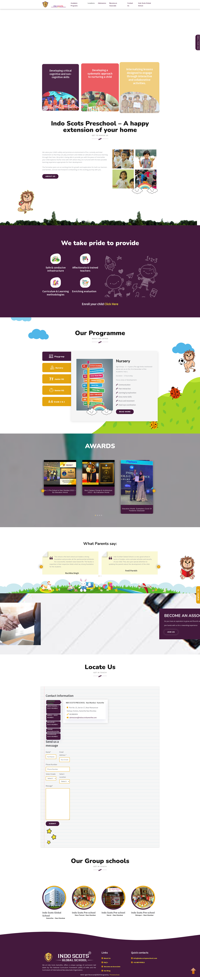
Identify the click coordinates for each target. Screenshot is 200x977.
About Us (107, 958)
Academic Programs (74, 4)
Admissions (102, 3)
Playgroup (56, 356)
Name (48, 752)
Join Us (171, 632)
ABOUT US (50, 176)
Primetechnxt (115, 975)
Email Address (62, 753)
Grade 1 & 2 (57, 401)
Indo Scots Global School (144, 4)
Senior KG (56, 390)
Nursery (56, 367)
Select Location (62, 775)
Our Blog (107, 971)
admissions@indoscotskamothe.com (83, 717)
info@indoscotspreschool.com (145, 958)
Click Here (111, 304)
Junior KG (56, 378)
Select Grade (51, 774)
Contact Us (130, 4)
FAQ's (106, 962)
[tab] (53, 702)
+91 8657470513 (139, 962)
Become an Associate (113, 4)
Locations (91, 3)
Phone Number (51, 764)
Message (49, 786)
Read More (125, 412)
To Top (193, 970)
